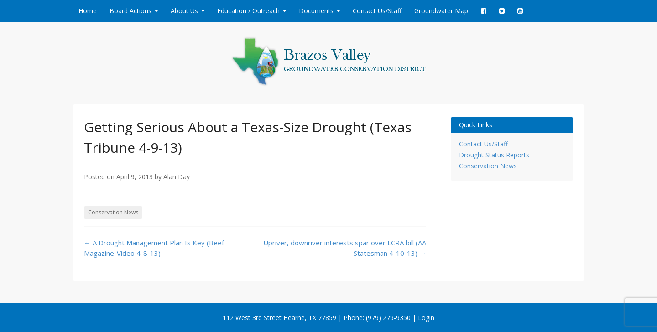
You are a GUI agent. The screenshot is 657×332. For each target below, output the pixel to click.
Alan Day (176, 176)
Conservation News (113, 212)
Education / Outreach (248, 10)
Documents (316, 10)
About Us (184, 10)
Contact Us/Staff (377, 10)
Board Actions (130, 10)
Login (426, 317)
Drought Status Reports (494, 154)
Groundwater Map (441, 10)
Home (87, 10)
